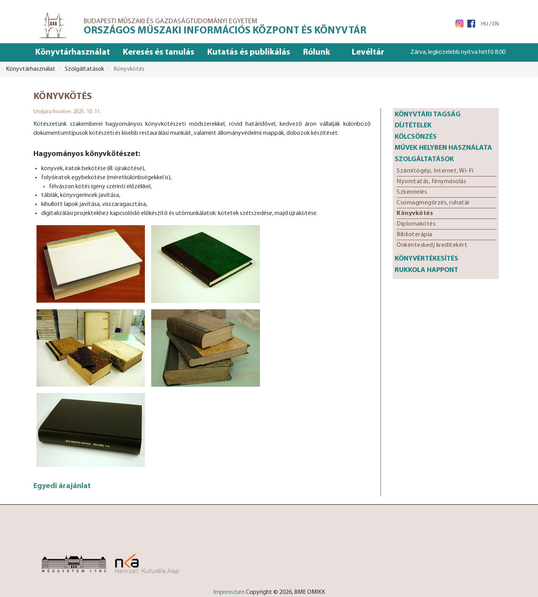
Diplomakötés (416, 224)
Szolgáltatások (424, 159)
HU (484, 24)
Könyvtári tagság (428, 114)
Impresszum (229, 592)
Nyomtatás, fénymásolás (431, 181)
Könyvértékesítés (426, 259)
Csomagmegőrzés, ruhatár (433, 203)
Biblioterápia (414, 234)
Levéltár (368, 52)
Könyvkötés (415, 213)
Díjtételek (413, 125)
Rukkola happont (426, 270)
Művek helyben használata (443, 148)
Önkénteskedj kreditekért (432, 245)
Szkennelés (412, 192)
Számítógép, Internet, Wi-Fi (435, 171)
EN (495, 24)
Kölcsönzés (416, 137)
